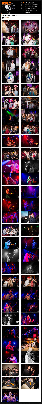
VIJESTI (16, 13)
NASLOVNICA (4, 13)
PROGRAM (20, 13)
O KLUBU (8, 13)
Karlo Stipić (7, 17)
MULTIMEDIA (13, 13)
